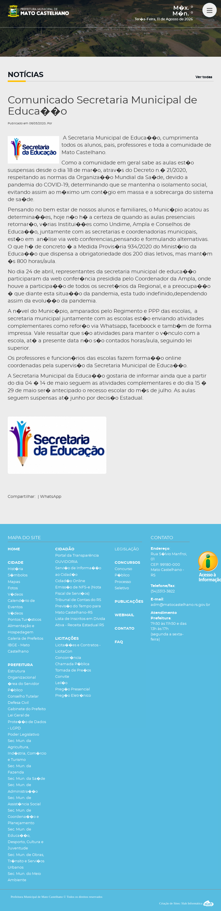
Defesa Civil (18, 703)
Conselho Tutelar (23, 696)
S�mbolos (17, 575)
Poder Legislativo (23, 735)
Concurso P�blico (123, 572)
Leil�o (61, 683)
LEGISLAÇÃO (127, 549)
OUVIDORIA (66, 562)
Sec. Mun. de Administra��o (23, 788)
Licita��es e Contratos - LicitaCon (78, 648)
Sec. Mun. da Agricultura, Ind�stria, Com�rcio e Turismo (27, 750)
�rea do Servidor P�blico (23, 687)
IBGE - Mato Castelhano (19, 648)
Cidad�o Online (70, 581)
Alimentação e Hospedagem (21, 629)
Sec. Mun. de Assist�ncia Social (24, 801)
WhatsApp (50, 497)
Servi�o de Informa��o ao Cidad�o (78, 571)
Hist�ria (15, 569)
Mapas (14, 582)
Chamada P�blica (72, 664)
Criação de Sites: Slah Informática (186, 903)
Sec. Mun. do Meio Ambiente (24, 877)
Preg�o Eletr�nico (73, 696)
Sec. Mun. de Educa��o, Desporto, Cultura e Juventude (25, 839)
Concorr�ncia (68, 658)
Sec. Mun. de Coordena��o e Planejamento (23, 817)
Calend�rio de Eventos (21, 604)
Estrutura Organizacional (22, 674)
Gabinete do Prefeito (27, 709)
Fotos (13, 588)
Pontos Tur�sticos (24, 620)
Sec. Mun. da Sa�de (26, 779)
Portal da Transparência (77, 555)
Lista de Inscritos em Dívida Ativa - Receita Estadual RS (80, 622)
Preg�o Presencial (72, 689)
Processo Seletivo (123, 585)
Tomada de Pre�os (73, 670)
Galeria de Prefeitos (25, 639)
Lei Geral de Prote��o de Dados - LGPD (27, 722)
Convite (62, 677)
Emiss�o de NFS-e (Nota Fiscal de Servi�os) (78, 591)
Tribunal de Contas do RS (78, 600)
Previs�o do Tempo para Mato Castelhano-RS (78, 609)
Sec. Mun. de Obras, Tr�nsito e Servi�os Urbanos (26, 861)
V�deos (15, 594)
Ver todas (204, 77)
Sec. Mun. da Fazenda (19, 769)
